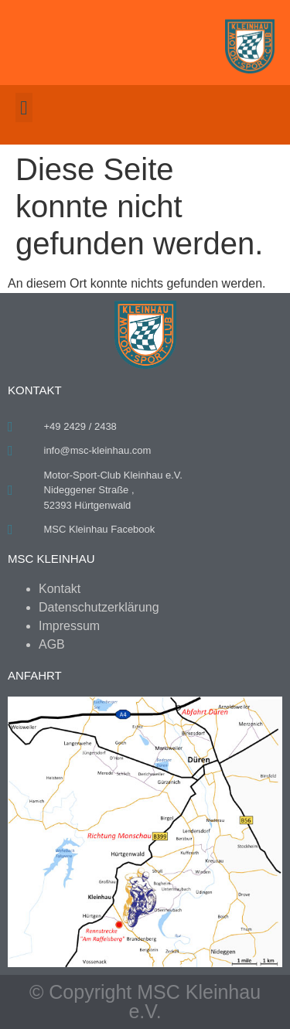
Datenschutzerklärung (99, 607)
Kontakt (59, 588)
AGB (52, 644)
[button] (23, 107)
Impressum (69, 625)
